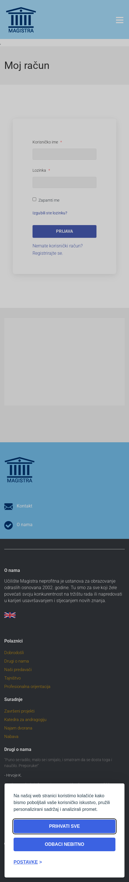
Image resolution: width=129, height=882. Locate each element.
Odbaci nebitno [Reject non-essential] (64, 844)
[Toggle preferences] (28, 862)
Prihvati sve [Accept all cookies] (64, 826)
